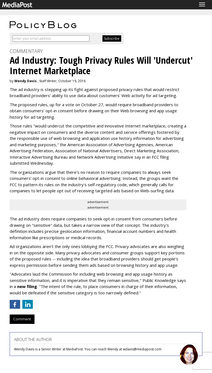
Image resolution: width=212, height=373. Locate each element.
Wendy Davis (25, 81)
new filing (27, 286)
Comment (22, 318)
